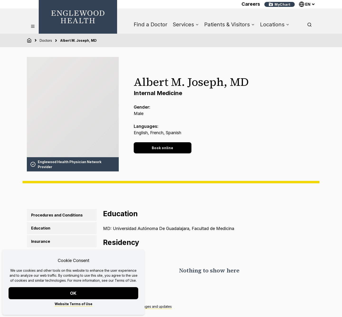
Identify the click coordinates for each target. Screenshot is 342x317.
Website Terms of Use (73, 304)
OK (73, 293)
